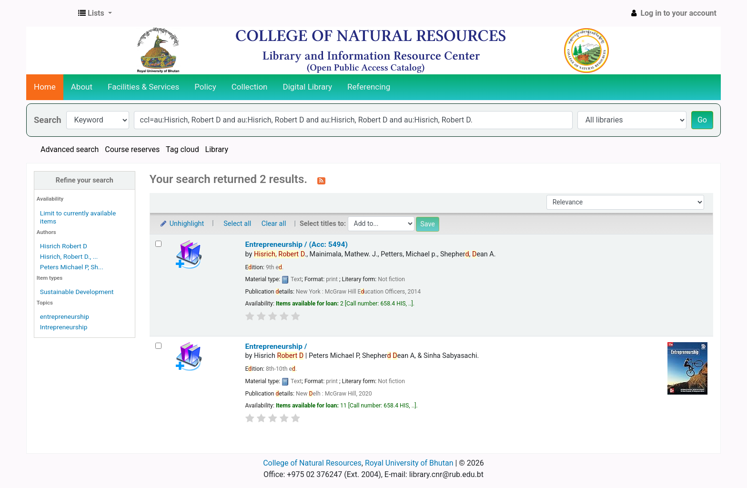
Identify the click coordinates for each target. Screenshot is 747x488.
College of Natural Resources (312, 463)
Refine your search (84, 180)
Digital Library (308, 87)
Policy (205, 87)
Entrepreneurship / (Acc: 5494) (296, 244)
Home (45, 87)
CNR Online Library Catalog (50, 13)
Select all (237, 224)
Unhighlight (181, 224)
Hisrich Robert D (63, 246)
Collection (250, 87)
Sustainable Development (77, 291)
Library (216, 149)
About (81, 87)
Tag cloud (182, 149)
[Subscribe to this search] (321, 180)
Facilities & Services (143, 87)
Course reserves (132, 149)
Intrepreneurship (64, 327)
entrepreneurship (64, 316)
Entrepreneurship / (276, 346)
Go (702, 119)
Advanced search (69, 149)
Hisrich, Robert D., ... (69, 256)
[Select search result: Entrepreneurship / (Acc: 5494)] (158, 244)
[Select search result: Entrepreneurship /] (158, 346)
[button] (95, 13)
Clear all (274, 224)
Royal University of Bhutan (409, 463)
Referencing (368, 87)
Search (47, 120)
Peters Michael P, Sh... (71, 267)
